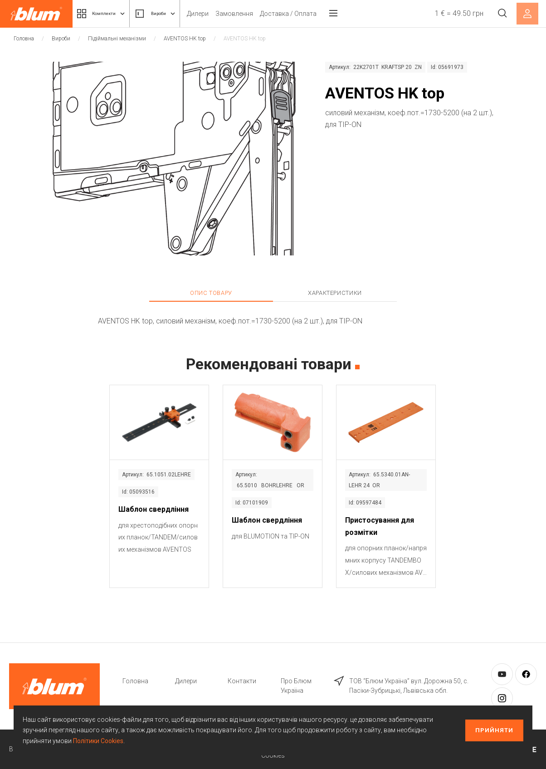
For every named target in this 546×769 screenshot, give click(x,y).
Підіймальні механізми (117, 38)
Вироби (175, 13)
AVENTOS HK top (185, 38)
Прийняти (494, 730)
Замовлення (260, 13)
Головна (24, 38)
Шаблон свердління (153, 509)
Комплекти (107, 13)
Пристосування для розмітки (379, 526)
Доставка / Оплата (314, 13)
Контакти (242, 681)
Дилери (223, 13)
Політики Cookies (98, 741)
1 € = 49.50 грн (454, 13)
